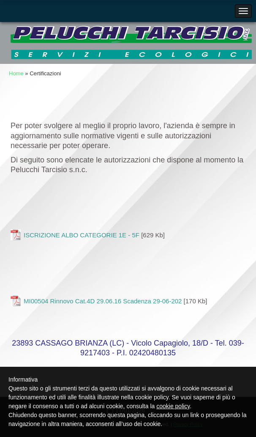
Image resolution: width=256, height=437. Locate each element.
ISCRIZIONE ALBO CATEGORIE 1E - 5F (81, 235)
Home (16, 73)
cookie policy (173, 406)
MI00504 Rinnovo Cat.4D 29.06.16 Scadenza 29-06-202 (103, 301)
